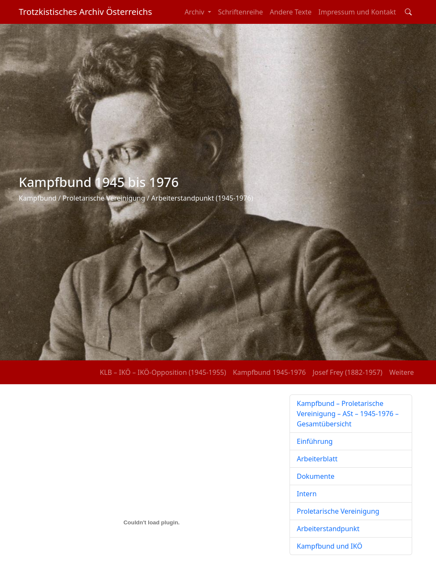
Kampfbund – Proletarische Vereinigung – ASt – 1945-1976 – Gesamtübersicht (348, 414)
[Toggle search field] (408, 12)
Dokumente (315, 476)
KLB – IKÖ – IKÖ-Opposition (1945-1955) (163, 372)
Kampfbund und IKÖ (329, 546)
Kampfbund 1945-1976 (269, 372)
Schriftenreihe (240, 12)
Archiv (195, 12)
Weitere (401, 372)
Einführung (315, 441)
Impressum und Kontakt (357, 12)
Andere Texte (291, 12)
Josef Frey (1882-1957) (347, 372)
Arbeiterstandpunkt (328, 528)
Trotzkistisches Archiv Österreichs (85, 11)
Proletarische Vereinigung (338, 511)
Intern (307, 493)
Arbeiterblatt (317, 458)
